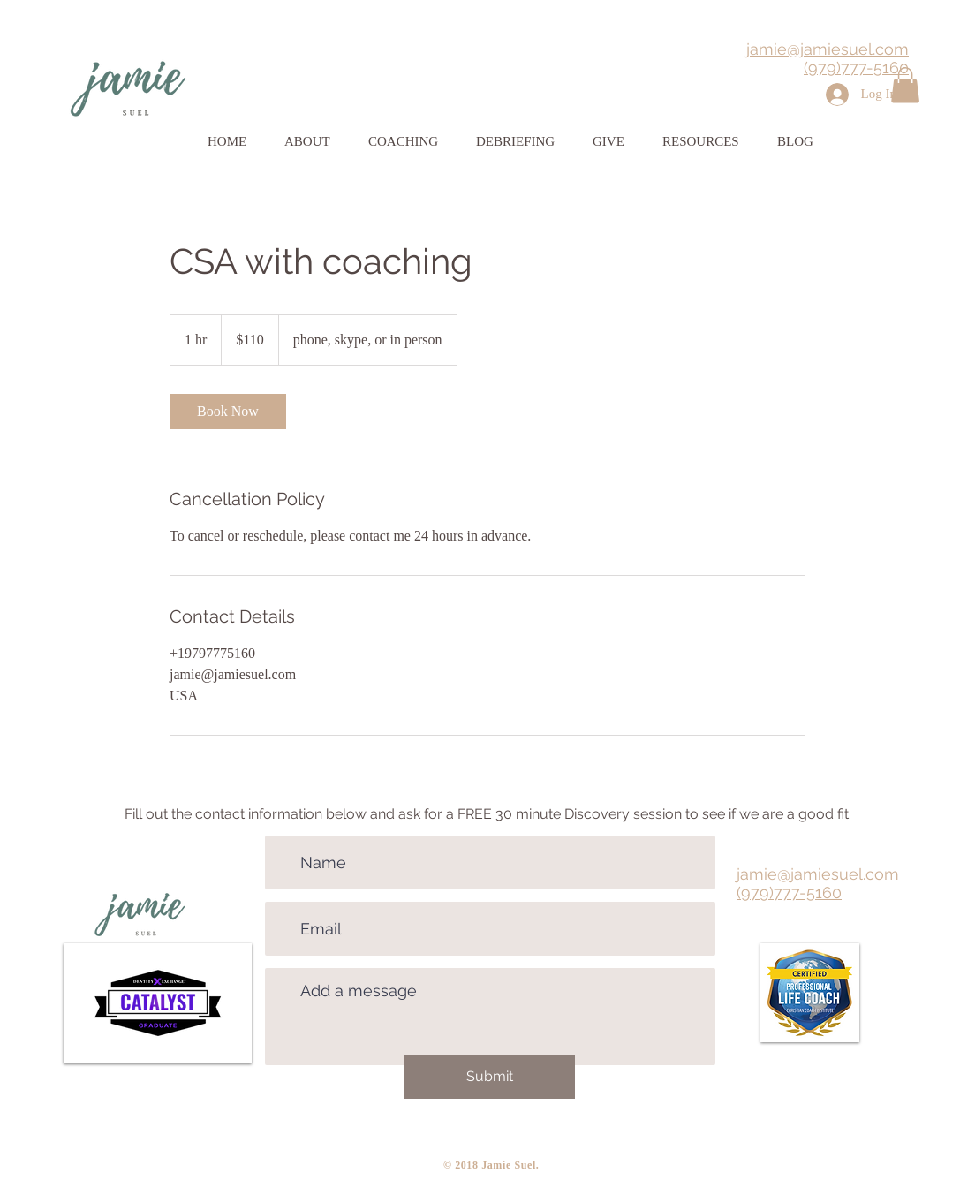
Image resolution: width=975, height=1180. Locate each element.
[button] (905, 85)
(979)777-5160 (856, 67)
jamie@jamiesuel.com (827, 49)
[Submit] (489, 1077)
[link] (228, 411)
